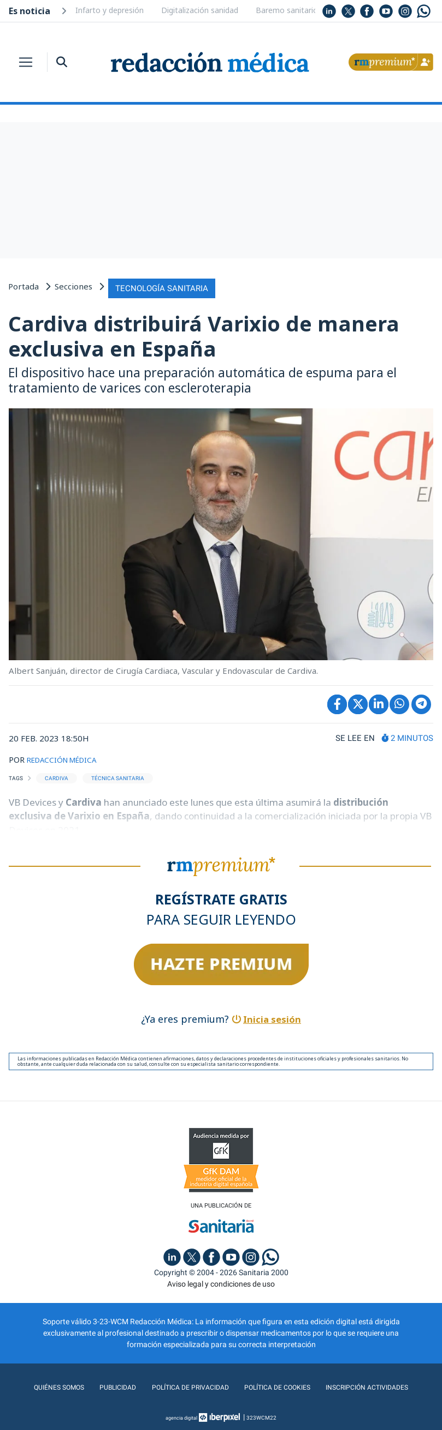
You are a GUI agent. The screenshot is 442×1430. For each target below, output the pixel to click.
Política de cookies (279, 1385)
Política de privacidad (185, 1385)
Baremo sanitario (287, 10)
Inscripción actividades (376, 1385)
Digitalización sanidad (199, 10)
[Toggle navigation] (26, 62)
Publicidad (109, 1385)
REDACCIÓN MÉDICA (67, 756)
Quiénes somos (47, 1385)
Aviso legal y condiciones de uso (221, 1282)
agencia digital (181, 1416)
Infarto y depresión (109, 10)
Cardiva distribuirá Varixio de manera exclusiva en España (203, 333)
